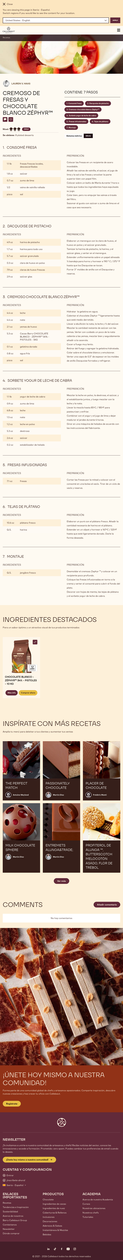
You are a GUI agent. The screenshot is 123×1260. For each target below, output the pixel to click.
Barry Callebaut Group (15, 1220)
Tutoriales (88, 1217)
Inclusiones (48, 1217)
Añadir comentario (107, 904)
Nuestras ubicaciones (94, 1208)
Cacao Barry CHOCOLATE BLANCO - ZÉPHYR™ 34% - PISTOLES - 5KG (34, 336)
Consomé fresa (75, 103)
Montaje (72, 127)
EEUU (88, 136)
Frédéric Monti (100, 795)
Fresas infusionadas (77, 121)
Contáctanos (10, 1224)
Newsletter (9, 1229)
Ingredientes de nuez (54, 1208)
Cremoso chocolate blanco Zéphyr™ (84, 109)
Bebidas (47, 1234)
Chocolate (48, 1199)
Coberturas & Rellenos (54, 1212)
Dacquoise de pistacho (99, 103)
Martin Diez (58, 795)
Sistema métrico (74, 136)
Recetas (6, 37)
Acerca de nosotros (13, 1216)
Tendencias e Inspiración (16, 1207)
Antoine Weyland (21, 795)
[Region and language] (56, 20)
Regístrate (11, 1103)
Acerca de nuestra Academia (98, 1199)
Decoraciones (50, 1221)
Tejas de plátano (101, 121)
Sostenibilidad (10, 1211)
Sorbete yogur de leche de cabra (82, 115)
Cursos (86, 1204)
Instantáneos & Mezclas (55, 1230)
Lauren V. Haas (20, 83)
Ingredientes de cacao (54, 1204)
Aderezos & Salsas (52, 1225)
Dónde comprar (11, 1233)
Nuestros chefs (91, 1212)
